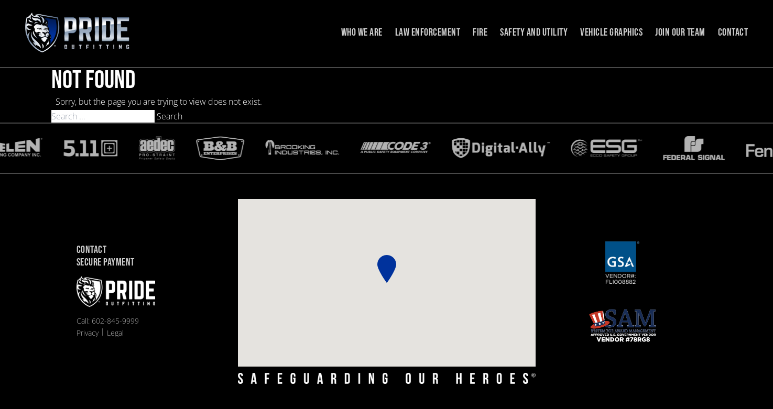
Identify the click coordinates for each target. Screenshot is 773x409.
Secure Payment (106, 263)
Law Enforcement (428, 32)
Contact (733, 32)
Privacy (88, 333)
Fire (480, 32)
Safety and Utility (534, 32)
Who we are (362, 32)
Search (169, 116)
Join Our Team (680, 32)
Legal (115, 333)
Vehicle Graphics (611, 32)
